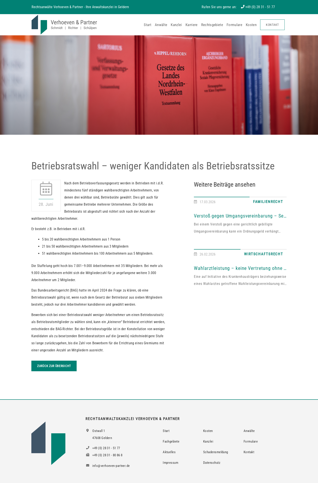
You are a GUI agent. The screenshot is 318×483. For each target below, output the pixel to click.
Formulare (234, 25)
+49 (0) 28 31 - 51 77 (260, 7)
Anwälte (161, 25)
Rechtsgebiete (212, 25)
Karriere (192, 25)
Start (147, 25)
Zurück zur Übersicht (54, 366)
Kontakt (272, 25)
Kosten (251, 25)
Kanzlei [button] (176, 25)
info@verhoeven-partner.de (107, 466)
